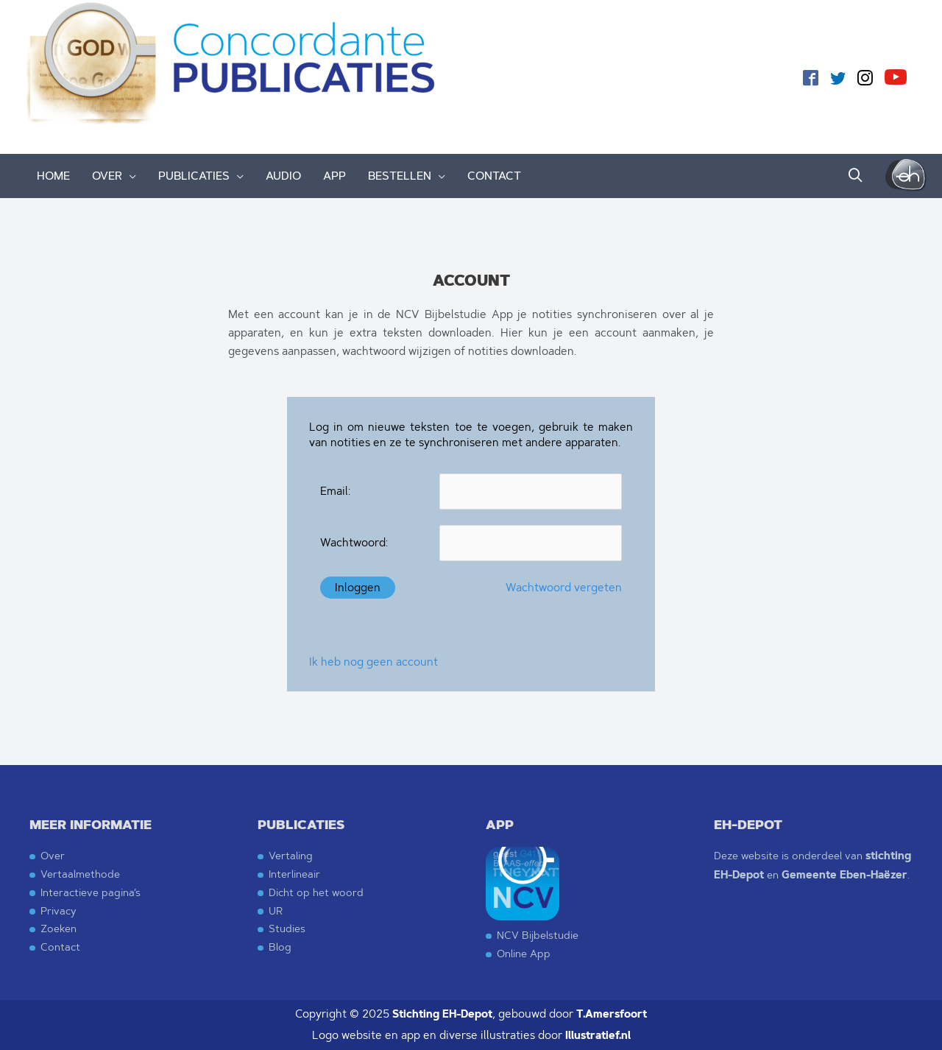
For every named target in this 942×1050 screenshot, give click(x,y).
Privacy (58, 910)
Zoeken (58, 928)
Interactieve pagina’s (90, 892)
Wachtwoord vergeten (564, 587)
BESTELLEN (399, 175)
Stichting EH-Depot (442, 1014)
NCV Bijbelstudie (537, 935)
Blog (280, 947)
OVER (107, 175)
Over (52, 855)
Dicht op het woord (316, 892)
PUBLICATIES (194, 175)
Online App (523, 953)
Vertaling (291, 855)
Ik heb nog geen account (373, 661)
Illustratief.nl (598, 1035)
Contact (60, 947)
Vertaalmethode (80, 874)
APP (334, 175)
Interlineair (294, 874)
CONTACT (494, 175)
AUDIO (283, 175)
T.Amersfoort (611, 1014)
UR (276, 910)
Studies (287, 928)
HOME (53, 175)
